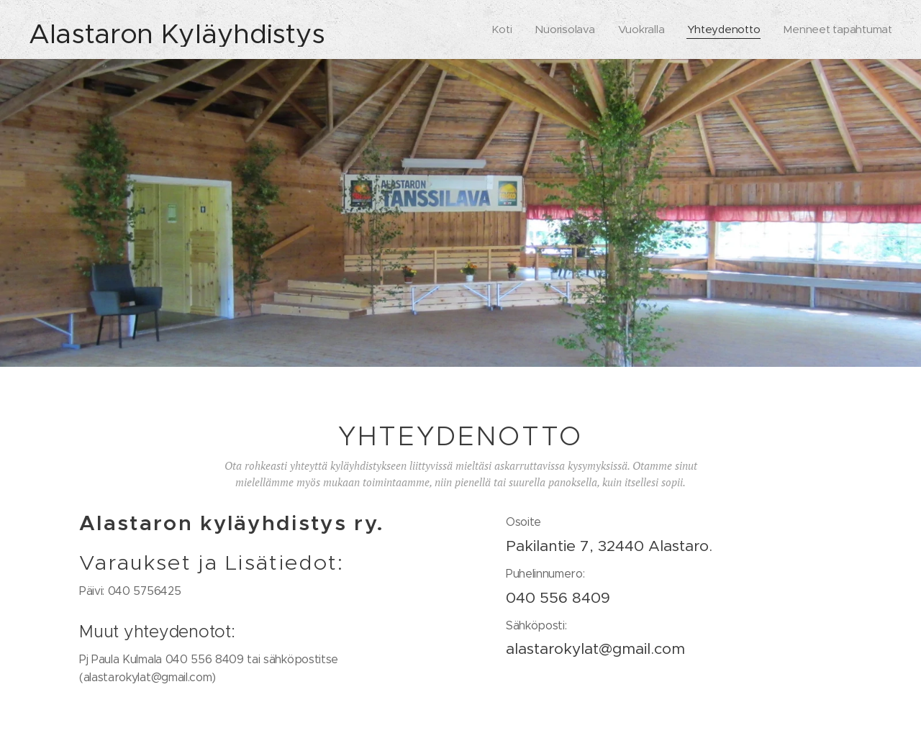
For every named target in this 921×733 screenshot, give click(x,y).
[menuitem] (496, 29)
